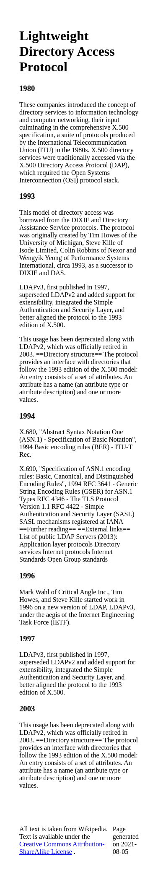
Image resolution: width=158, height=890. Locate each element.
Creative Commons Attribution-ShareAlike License (62, 848)
